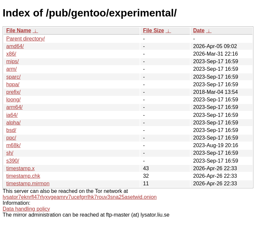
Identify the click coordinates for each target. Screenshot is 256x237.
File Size (153, 30)
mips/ (12, 61)
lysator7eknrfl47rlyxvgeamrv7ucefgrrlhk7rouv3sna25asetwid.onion (80, 197)
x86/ (11, 54)
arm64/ (14, 107)
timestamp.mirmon (28, 183)
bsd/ (11, 130)
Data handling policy (26, 209)
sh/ (9, 153)
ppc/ (11, 138)
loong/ (13, 99)
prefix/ (13, 92)
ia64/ (12, 115)
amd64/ (15, 46)
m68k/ (13, 145)
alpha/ (13, 122)
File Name (18, 30)
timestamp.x (20, 168)
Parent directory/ (25, 38)
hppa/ (12, 84)
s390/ (12, 161)
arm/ (11, 69)
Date (199, 30)
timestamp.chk (23, 176)
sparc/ (13, 77)
